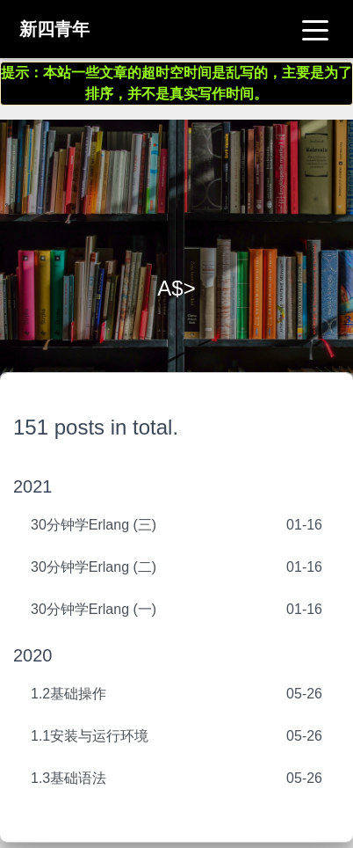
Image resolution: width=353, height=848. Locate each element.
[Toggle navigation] (315, 29)
